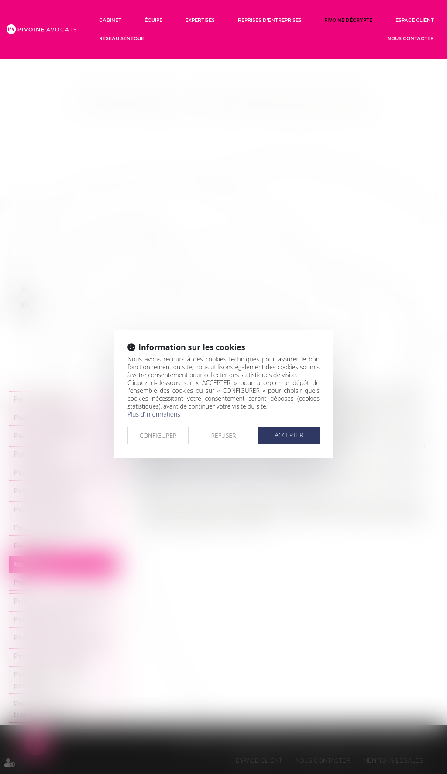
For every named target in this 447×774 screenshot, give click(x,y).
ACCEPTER (289, 435)
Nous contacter (410, 38)
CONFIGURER (158, 435)
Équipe (153, 20)
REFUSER (223, 435)
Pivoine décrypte (348, 20)
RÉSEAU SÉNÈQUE (121, 38)
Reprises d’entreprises (270, 20)
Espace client (414, 20)
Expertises (200, 20)
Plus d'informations (153, 414)
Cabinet (110, 20)
